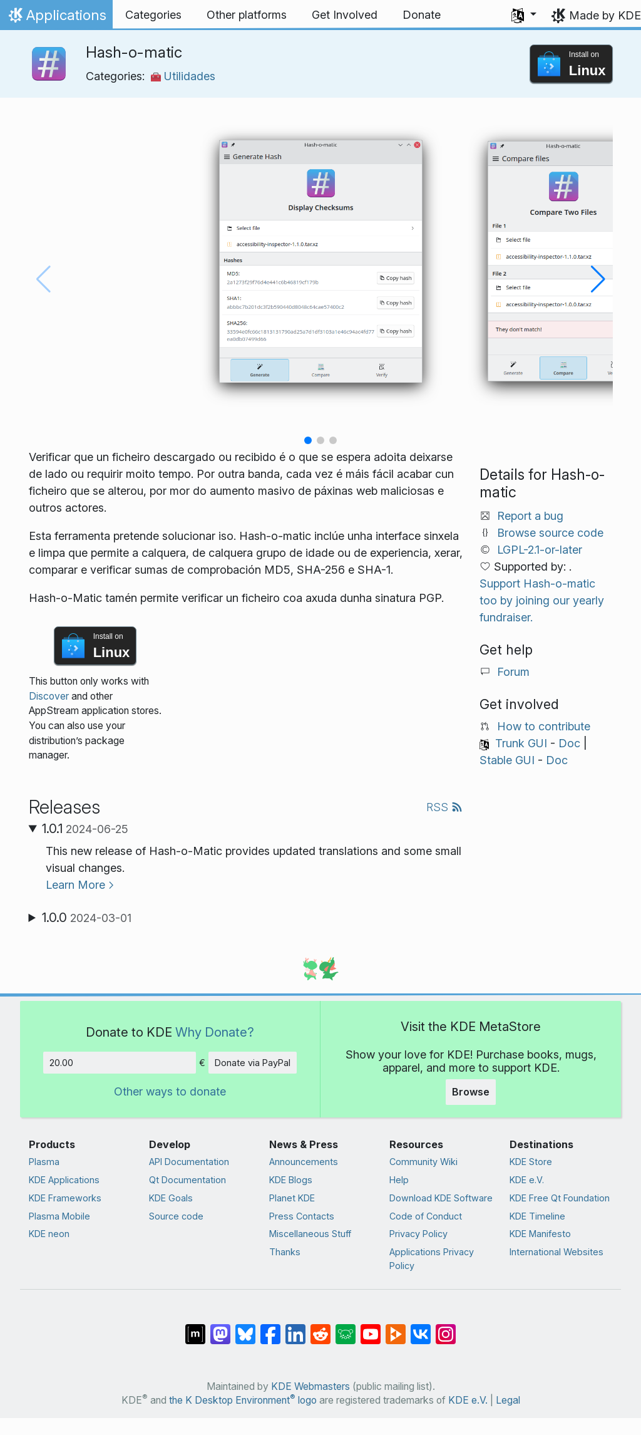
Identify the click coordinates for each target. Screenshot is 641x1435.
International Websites (556, 1251)
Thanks (284, 1251)
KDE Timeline (537, 1216)
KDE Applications (64, 1179)
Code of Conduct (425, 1216)
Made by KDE (605, 15)
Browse (471, 1091)
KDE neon (49, 1233)
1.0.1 (85, 828)
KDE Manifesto (540, 1233)
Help (399, 1179)
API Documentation (189, 1161)
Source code (176, 1216)
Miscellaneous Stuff (310, 1233)
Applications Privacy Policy (431, 1258)
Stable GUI (507, 760)
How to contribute (543, 726)
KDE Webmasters (310, 1386)
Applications (56, 18)
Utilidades (183, 76)
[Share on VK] (421, 1328)
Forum (513, 671)
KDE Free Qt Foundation (560, 1198)
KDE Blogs (290, 1179)
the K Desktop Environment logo (243, 1400)
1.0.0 (86, 917)
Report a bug (530, 515)
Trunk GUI (521, 743)
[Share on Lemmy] (346, 1328)
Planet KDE (292, 1198)
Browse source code (550, 532)
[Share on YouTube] (371, 1328)
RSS (444, 807)
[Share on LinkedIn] (295, 1328)
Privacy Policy (418, 1233)
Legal (508, 1400)
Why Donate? (214, 1032)
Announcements (303, 1161)
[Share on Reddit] (320, 1328)
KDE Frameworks (65, 1198)
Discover (49, 696)
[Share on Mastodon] (220, 1328)
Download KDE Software (441, 1198)
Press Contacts (301, 1216)
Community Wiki (423, 1161)
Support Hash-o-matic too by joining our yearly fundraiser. (541, 600)
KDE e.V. (527, 1179)
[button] (524, 15)
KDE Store (531, 1161)
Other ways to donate (170, 1091)
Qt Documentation (187, 1179)
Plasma (44, 1161)
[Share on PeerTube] (396, 1328)
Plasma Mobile (59, 1216)
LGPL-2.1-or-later (539, 549)
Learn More (75, 884)
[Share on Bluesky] (245, 1328)
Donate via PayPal (252, 1062)
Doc (569, 743)
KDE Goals (171, 1198)
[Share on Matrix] (195, 1328)
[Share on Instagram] (446, 1328)
